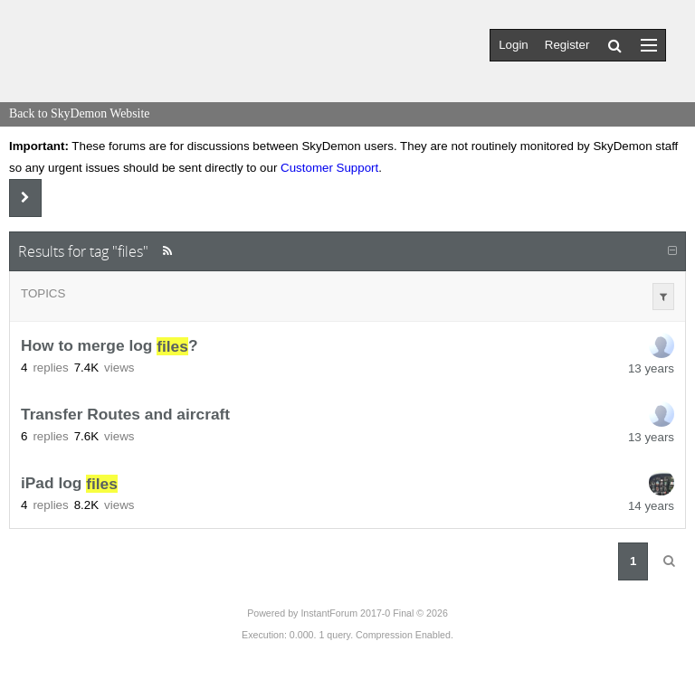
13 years (651, 368)
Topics (43, 293)
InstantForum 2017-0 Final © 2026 (373, 613)
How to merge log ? (109, 346)
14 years (651, 506)
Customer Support (329, 167)
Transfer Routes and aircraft (125, 415)
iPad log (69, 484)
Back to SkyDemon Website (79, 113)
